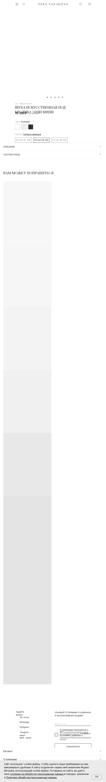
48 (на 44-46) (23, 140)
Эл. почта (24, 717)
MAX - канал (25, 738)
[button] (32, 134)
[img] (53, 4)
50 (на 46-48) (41, 140)
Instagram (24, 727)
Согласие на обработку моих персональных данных (74, 732)
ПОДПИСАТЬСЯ (73, 747)
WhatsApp (24, 722)
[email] (73, 724)
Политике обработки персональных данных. (31, 778)
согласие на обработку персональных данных (36, 774)
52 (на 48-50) (59, 140)
